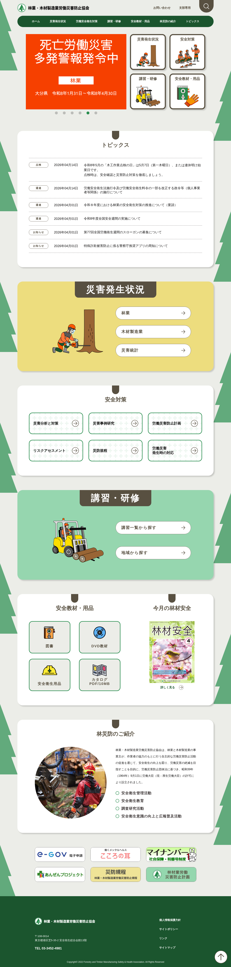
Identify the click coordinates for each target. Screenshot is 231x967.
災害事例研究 (103, 423)
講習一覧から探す (139, 527)
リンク (163, 938)
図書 (49, 646)
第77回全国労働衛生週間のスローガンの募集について (123, 232)
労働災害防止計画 (166, 423)
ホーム (36, 21)
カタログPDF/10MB (99, 682)
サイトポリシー (168, 929)
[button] (56, 113)
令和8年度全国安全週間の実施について (112, 218)
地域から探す (134, 552)
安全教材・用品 (187, 79)
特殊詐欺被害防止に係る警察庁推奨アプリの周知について (126, 246)
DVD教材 (99, 646)
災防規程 (100, 451)
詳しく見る (166, 687)
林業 (125, 313)
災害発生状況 (148, 39)
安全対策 (187, 39)
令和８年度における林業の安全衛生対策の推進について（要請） (131, 205)
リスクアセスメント (49, 451)
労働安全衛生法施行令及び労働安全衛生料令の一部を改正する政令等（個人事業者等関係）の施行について (142, 190)
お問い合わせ (162, 7)
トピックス (192, 21)
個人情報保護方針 (170, 919)
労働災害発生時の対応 (163, 450)
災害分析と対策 (45, 423)
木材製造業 (132, 331)
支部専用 (185, 7)
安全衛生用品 (49, 684)
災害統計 (130, 350)
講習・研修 (148, 79)
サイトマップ (167, 947)
